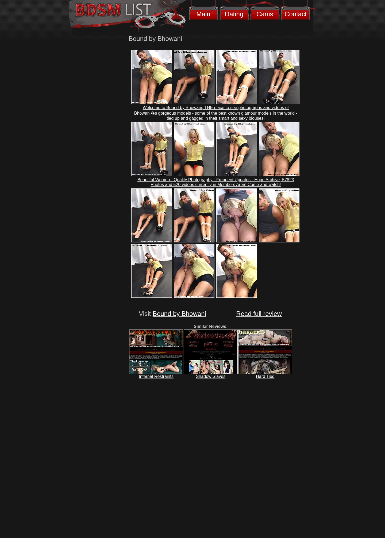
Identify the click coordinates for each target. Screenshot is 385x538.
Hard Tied (265, 376)
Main (203, 14)
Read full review (259, 313)
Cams (264, 14)
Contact (295, 14)
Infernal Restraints (156, 376)
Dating (234, 14)
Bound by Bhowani (179, 313)
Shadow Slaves (210, 376)
